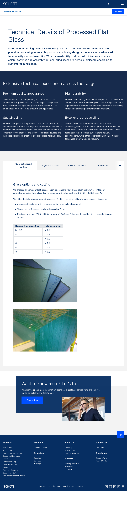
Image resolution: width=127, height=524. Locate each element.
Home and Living (9, 462)
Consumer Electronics (11, 456)
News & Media (101, 461)
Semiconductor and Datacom (14, 476)
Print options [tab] (103, 165)
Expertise (37, 458)
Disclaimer (41, 486)
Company (68, 448)
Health (5, 459)
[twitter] (119, 486)
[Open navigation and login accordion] (115, 3)
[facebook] (106, 486)
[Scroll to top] (120, 434)
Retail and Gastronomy (11, 470)
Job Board (69, 469)
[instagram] (110, 486)
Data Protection (60, 486)
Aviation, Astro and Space (12, 453)
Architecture (7, 448)
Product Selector (40, 448)
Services (37, 461)
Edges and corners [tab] (50, 165)
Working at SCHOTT (72, 464)
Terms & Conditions (75, 486)
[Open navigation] (122, 3)
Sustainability (70, 450)
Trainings (37, 464)
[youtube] (123, 486)
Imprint (49, 486)
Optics (5, 467)
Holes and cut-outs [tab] (77, 165)
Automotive (7, 450)
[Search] (108, 3)
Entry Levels (69, 466)
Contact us (118, 11)
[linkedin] (114, 486)
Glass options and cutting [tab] (23, 165)
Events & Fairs (101, 458)
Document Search (72, 453)
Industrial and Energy (11, 464)
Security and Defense (11, 473)
